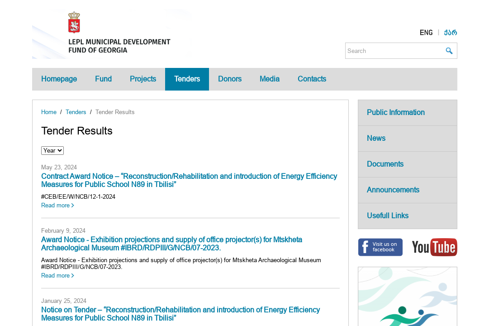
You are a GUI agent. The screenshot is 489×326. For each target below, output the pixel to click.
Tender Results (115, 112)
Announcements (393, 190)
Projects (143, 79)
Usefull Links (387, 216)
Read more (55, 205)
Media (270, 79)
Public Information (396, 112)
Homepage (59, 79)
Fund (103, 79)
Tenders (187, 79)
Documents (385, 164)
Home (49, 112)
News (376, 138)
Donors (230, 79)
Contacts (312, 79)
